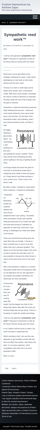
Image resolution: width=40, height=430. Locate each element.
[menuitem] (6, 368)
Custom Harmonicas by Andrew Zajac (16, 6)
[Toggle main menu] (20, 17)
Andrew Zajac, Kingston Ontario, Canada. (17, 392)
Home (4, 22)
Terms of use (7, 416)
